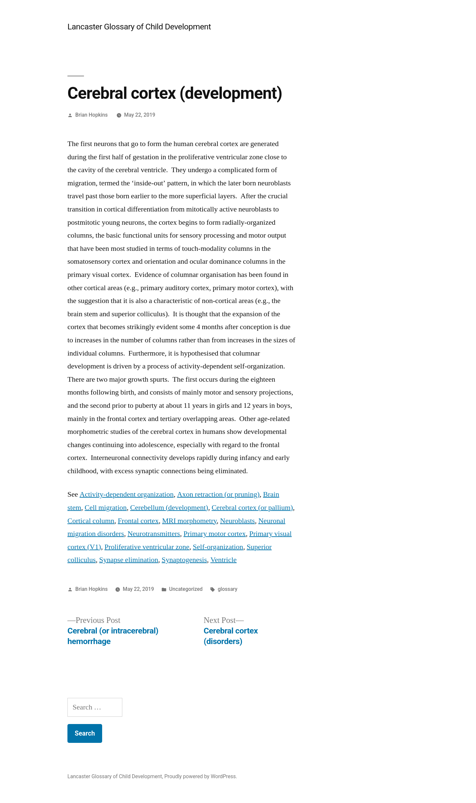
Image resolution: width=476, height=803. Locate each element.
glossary (228, 589)
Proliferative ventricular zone (146, 547)
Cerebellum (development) (169, 507)
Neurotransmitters (154, 533)
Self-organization (218, 547)
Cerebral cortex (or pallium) (252, 507)
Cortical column (90, 520)
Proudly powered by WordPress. (200, 776)
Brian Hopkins (91, 115)
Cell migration (106, 507)
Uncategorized (186, 589)
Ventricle (223, 559)
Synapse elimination (128, 559)
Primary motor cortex (214, 533)
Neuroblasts (237, 520)
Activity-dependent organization (127, 494)
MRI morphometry (189, 520)
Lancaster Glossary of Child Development (139, 26)
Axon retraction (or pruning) (218, 494)
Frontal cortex (138, 520)
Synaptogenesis (184, 559)
